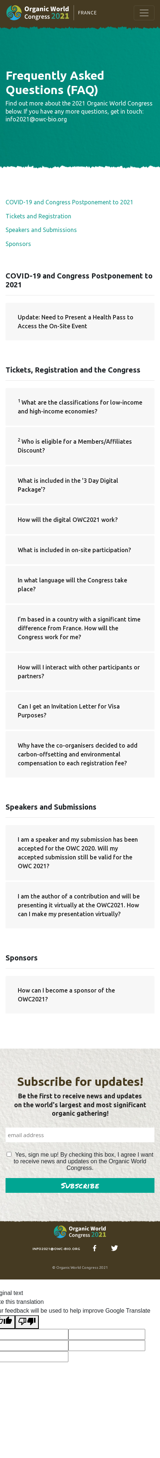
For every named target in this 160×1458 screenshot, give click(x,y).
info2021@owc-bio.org (56, 1249)
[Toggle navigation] (144, 13)
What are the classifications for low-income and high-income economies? (80, 406)
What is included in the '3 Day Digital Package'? (68, 485)
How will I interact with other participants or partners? (79, 671)
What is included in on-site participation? (74, 550)
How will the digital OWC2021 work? (68, 519)
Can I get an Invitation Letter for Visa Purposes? (69, 710)
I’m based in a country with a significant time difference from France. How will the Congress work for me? (79, 628)
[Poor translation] (27, 1322)
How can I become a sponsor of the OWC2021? (66, 994)
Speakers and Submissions (41, 229)
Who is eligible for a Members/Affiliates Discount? (75, 445)
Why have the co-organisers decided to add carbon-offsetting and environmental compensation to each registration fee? (77, 754)
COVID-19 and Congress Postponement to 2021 (69, 202)
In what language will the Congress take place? (72, 584)
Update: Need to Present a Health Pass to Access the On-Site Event (75, 321)
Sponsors (18, 243)
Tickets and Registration (38, 216)
